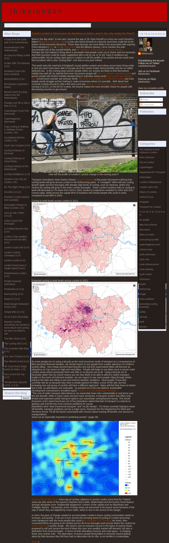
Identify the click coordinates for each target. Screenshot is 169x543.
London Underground (150, 182)
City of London (146, 162)
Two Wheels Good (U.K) (16, 361)
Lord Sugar (69, 47)
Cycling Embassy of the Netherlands (16, 168)
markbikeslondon (147, 66)
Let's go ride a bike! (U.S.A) (14, 214)
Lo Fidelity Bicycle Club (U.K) (16, 230)
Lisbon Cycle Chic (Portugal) (13, 222)
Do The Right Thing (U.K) (17, 187)
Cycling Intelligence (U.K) (17, 174)
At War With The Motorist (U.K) (17, 65)
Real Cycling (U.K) (13, 294)
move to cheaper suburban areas (114, 73)
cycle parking (146, 269)
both (51, 47)
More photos (65, 25)
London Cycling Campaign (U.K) (12, 254)
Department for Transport (152, 172)
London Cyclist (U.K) (14, 260)
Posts (144, 99)
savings (143, 316)
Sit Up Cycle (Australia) (16, 316)
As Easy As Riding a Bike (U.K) (17, 57)
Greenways (145, 177)
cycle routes (145, 274)
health (142, 284)
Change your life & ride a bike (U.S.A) (17, 104)
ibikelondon (147, 53)
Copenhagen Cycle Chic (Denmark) (16, 112)
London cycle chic (148, 187)
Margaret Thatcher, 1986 (53, 41)
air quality (144, 219)
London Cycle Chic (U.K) (17, 247)
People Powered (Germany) (12, 282)
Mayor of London (148, 192)
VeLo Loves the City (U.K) (14, 376)
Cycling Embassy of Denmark (14, 152)
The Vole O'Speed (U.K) (16, 356)
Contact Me (47, 25)
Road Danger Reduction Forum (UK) (16, 305)
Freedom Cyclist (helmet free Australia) (16, 198)
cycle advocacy (147, 254)
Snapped (144, 202)
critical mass (145, 249)
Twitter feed (82, 25)
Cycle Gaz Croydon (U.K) (17, 145)
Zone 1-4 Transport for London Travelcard (107, 84)
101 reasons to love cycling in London (149, 151)
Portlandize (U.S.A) (14, 289)
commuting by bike (149, 239)
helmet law (145, 289)
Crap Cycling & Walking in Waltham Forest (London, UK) (16, 129)
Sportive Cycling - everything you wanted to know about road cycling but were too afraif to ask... (17, 327)
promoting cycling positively (148, 305)
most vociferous (40, 526)
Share (35, 541)
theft (141, 321)
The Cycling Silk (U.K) (15, 343)
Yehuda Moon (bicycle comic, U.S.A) (15, 383)
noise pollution (146, 299)
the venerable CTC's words (97, 520)
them (59, 47)
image (142, 294)
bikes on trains (146, 234)
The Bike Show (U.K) (15, 338)
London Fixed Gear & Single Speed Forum (15, 267)
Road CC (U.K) (12, 299)
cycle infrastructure (149, 264)
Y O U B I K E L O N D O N (152, 213)
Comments (147, 104)
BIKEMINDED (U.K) (14, 79)
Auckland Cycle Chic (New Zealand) (14, 72)
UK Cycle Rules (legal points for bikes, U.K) (15, 368)
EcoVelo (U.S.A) (12, 192)
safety (142, 312)
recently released (85, 179)
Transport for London (150, 207)
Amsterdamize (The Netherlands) (14, 49)
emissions (144, 279)
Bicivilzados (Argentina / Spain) (16, 85)
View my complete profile (151, 88)
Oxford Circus (146, 197)
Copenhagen (146, 167)
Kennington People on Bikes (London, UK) (15, 206)
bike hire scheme (148, 224)
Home (13, 25)
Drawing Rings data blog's (45, 499)
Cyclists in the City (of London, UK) (15, 180)
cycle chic (144, 259)
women (143, 326)
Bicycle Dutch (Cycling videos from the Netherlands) (15, 95)
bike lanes (144, 229)
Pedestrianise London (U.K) (15, 275)
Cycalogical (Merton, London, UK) (14, 139)
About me (30, 25)
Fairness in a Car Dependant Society (96, 390)
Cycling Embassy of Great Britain (14, 160)
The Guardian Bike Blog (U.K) (16, 350)
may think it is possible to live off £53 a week (101, 78)
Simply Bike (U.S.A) (14, 312)
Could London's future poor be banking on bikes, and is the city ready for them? (83, 33)
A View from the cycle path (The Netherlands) (16, 41)
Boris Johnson (146, 157)
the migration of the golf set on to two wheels (99, 49)
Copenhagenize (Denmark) (12, 120)
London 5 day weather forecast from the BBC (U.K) (15, 239)
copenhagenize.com (149, 244)
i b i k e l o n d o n (36, 11)
